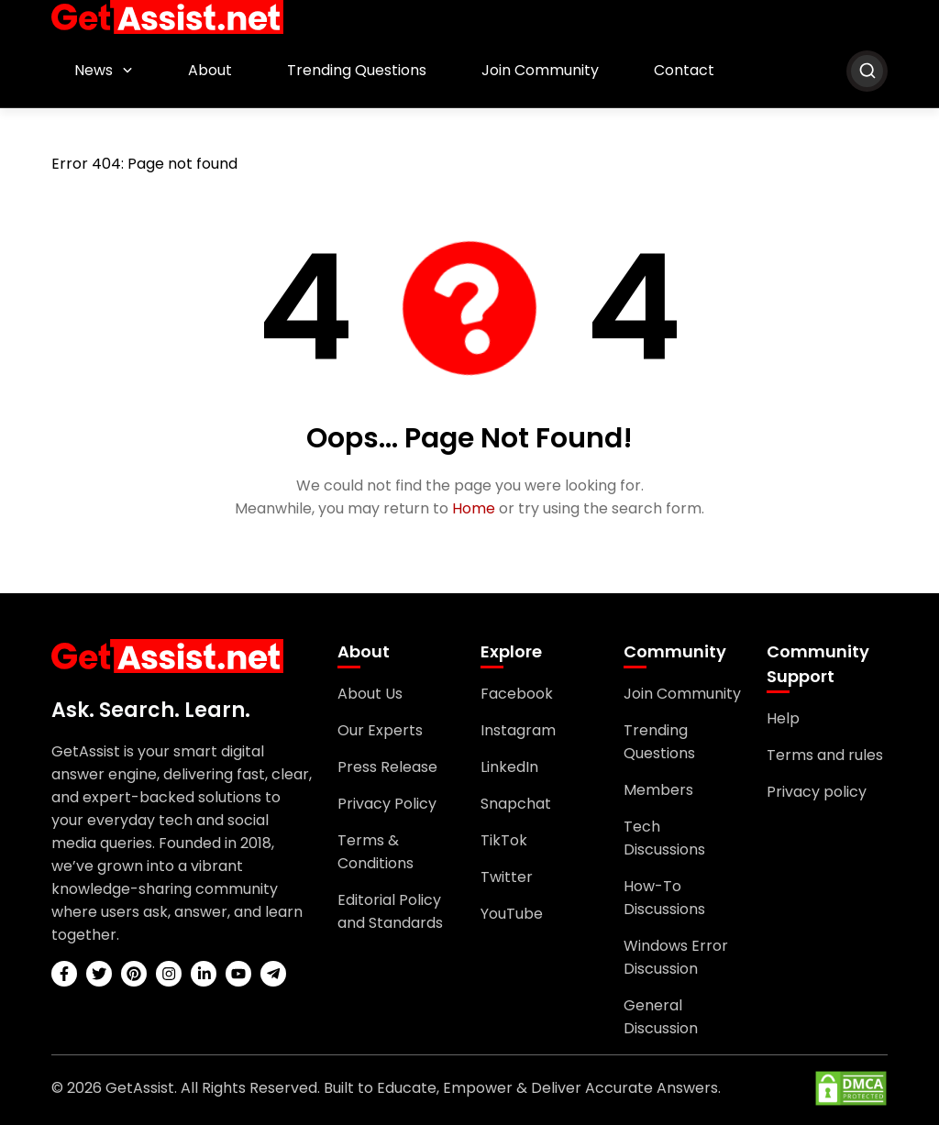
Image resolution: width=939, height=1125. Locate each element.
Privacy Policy (386, 803)
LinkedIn (509, 767)
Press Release (387, 767)
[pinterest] (134, 974)
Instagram (518, 730)
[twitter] (99, 974)
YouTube (512, 913)
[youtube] (238, 974)
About (210, 70)
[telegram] (273, 974)
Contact (684, 70)
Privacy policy (817, 791)
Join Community (540, 70)
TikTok (504, 840)
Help (783, 718)
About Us (370, 693)
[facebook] (64, 974)
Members (658, 789)
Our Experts (380, 730)
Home (473, 508)
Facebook (517, 693)
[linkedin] (203, 974)
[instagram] (169, 974)
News (93, 70)
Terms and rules (825, 755)
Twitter (507, 877)
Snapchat (516, 803)
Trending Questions (356, 70)
